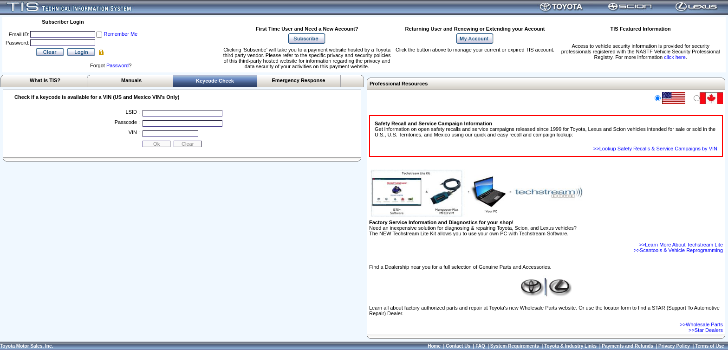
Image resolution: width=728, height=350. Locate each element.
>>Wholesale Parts (701, 324)
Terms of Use (709, 346)
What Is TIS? (45, 80)
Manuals (131, 80)
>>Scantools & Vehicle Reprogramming (678, 250)
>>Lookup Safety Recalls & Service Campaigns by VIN (655, 148)
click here (674, 57)
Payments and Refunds (627, 346)
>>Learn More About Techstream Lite (681, 244)
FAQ (480, 346)
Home (434, 346)
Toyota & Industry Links (570, 346)
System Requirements (514, 346)
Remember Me (120, 34)
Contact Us (458, 346)
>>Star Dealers (706, 330)
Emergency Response (298, 80)
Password (117, 65)
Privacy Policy (674, 346)
